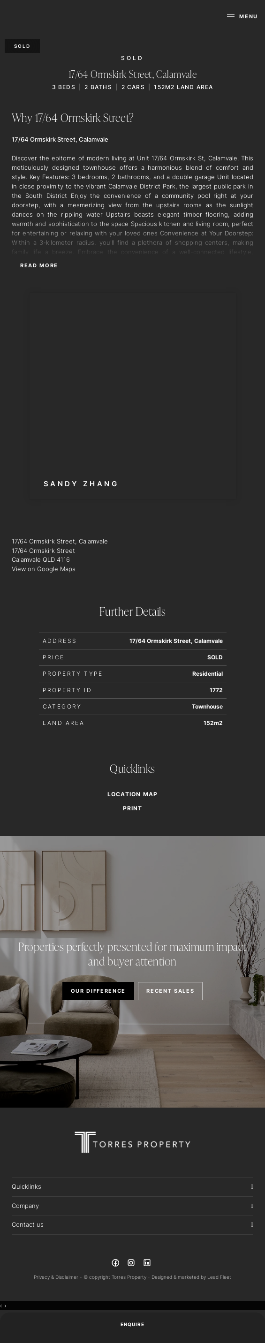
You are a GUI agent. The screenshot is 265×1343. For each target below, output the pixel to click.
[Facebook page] (116, 1264)
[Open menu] (242, 16)
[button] (132, 808)
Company (25, 1205)
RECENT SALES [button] (170, 991)
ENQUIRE (132, 1324)
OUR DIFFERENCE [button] (98, 991)
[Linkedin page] (146, 1264)
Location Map (132, 794)
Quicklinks (26, 1186)
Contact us (28, 1224)
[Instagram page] (132, 1264)
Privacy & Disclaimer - (58, 1277)
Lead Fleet (219, 1277)
